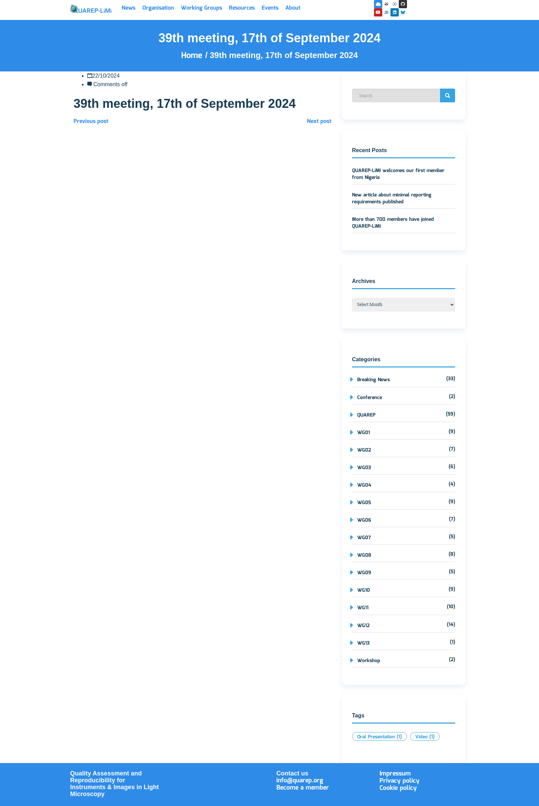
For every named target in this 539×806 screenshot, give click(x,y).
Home (193, 55)
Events (270, 8)
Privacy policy (399, 781)
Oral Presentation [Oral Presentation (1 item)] (379, 737)
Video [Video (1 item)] (424, 737)
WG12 (363, 625)
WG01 (363, 432)
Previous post (91, 121)
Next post (319, 121)
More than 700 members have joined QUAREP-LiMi (393, 223)
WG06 (364, 520)
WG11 (362, 608)
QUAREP (366, 415)
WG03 (364, 468)
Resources (242, 8)
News (128, 8)
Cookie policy (398, 788)
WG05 (364, 503)
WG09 (364, 573)
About (292, 8)
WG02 (364, 450)
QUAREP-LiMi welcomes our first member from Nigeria (398, 174)
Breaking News (373, 380)
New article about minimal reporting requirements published (391, 198)
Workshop (368, 661)
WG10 (363, 590)
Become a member (302, 788)
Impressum (395, 774)
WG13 (363, 643)
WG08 (364, 555)
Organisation (158, 8)
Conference (369, 397)
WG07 (364, 538)
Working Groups (201, 8)
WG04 (364, 485)
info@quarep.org (299, 780)
